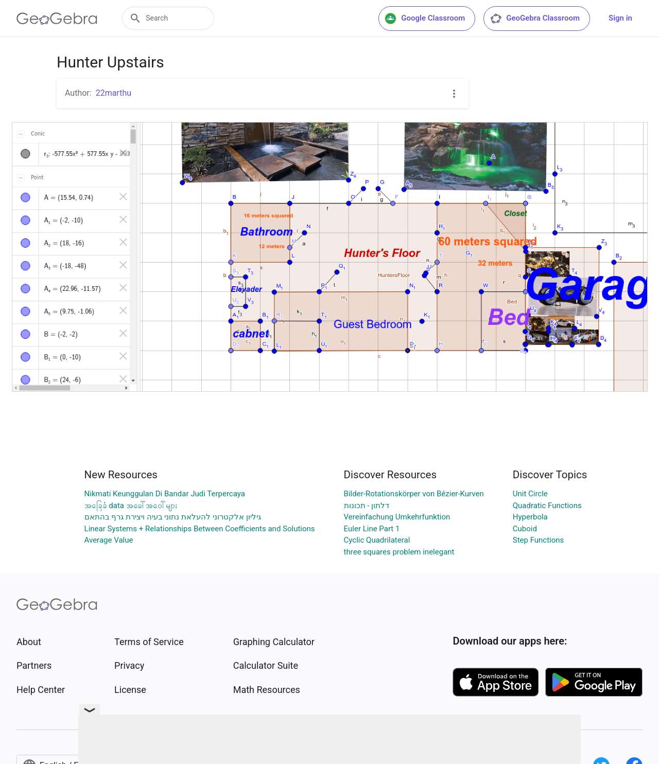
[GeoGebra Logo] (56, 18)
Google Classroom (425, 18)
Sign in (620, 18)
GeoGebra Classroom (535, 18)
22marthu (113, 93)
